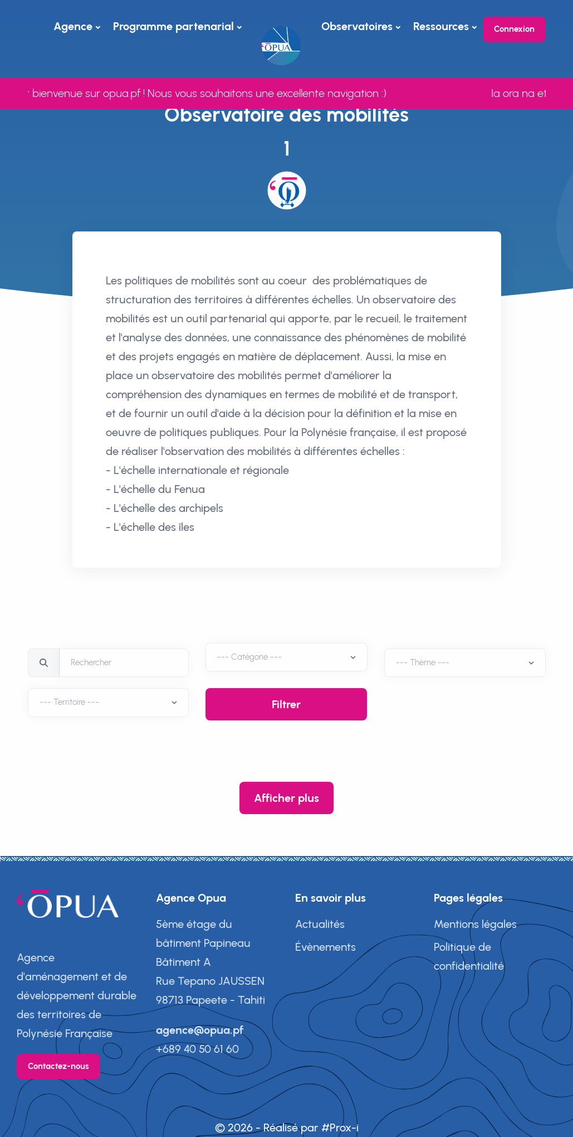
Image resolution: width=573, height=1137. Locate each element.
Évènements (325, 947)
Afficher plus (286, 798)
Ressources (441, 26)
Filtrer (286, 704)
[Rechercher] (124, 663)
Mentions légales (475, 924)
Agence (72, 26)
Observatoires (357, 26)
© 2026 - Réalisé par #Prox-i (287, 1127)
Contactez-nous (58, 1066)
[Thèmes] (465, 663)
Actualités (320, 924)
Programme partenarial (173, 26)
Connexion (514, 29)
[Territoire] (286, 657)
